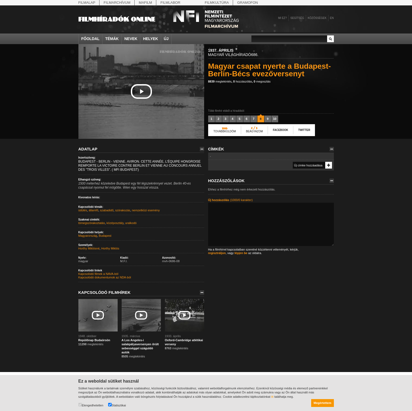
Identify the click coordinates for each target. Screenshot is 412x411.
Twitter (304, 130)
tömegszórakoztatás (91, 223)
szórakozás (122, 210)
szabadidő (107, 210)
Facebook (280, 130)
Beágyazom (254, 131)
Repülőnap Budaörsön (94, 340)
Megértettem (322, 403)
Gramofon (247, 3)
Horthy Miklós (110, 248)
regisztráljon (217, 253)
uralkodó (131, 223)
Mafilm (145, 3)
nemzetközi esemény (146, 210)
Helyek (150, 39)
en (332, 18)
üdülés (82, 210)
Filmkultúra (217, 3)
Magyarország (87, 235)
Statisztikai (117, 405)
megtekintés (220, 81)
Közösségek (317, 18)
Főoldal (90, 39)
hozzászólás (242, 81)
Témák (112, 39)
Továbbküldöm (225, 131)
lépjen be (240, 253)
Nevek (130, 39)
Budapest (105, 235)
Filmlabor (170, 3)
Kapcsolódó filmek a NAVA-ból (98, 273)
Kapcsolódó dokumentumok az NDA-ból (104, 277)
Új (166, 39)
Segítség (297, 18)
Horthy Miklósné (89, 248)
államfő (93, 210)
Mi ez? (282, 18)
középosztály (115, 223)
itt (272, 396)
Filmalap (86, 3)
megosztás (262, 81)
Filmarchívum (117, 3)
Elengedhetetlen (91, 405)
